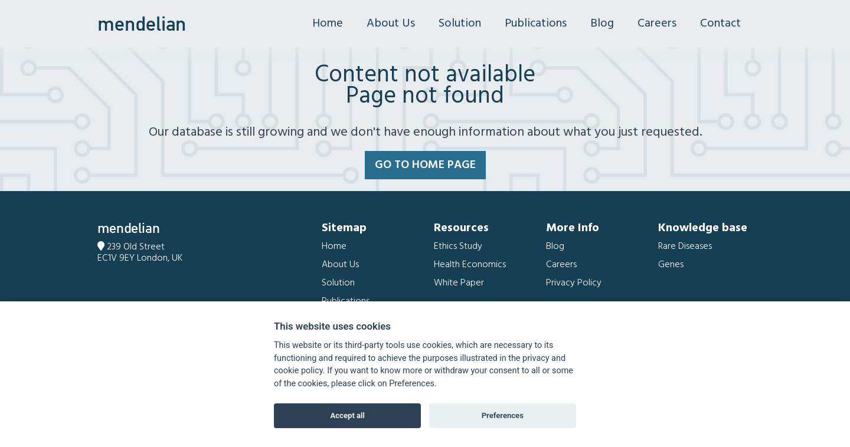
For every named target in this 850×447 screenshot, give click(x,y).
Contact (720, 23)
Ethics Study (458, 246)
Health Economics (470, 264)
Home (327, 23)
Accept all (348, 415)
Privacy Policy (573, 283)
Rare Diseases (685, 246)
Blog (602, 23)
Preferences (503, 415)
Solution (460, 23)
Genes (671, 264)
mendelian (141, 23)
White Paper (459, 283)
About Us (391, 23)
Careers (657, 23)
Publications (536, 23)
